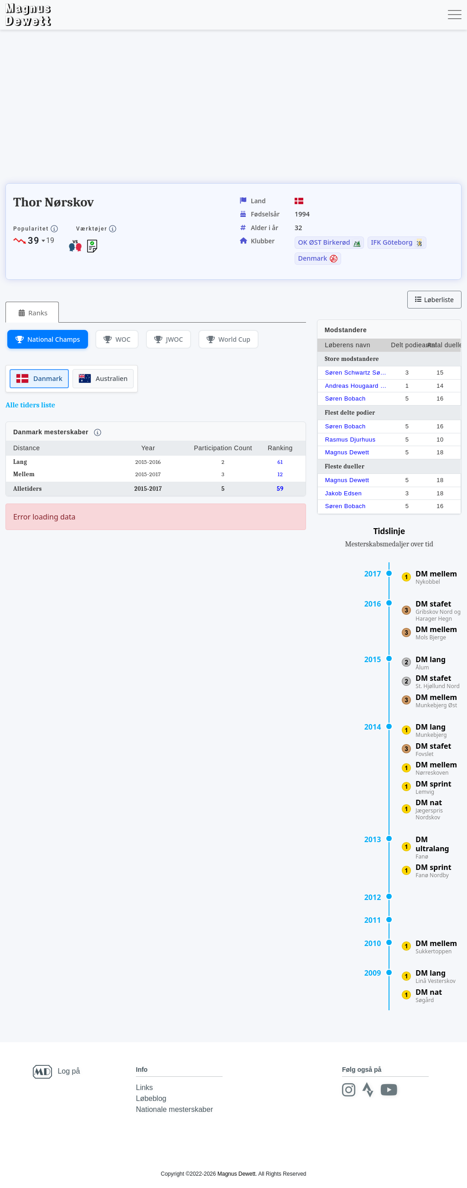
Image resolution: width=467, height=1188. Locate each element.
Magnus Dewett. (237, 1174)
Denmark (312, 258)
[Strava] (367, 1089)
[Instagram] (348, 1089)
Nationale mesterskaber (174, 1109)
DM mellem (436, 574)
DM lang (430, 659)
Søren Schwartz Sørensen (356, 372)
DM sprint (433, 784)
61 (280, 461)
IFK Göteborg (392, 242)
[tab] (32, 312)
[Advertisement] (171, 109)
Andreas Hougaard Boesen (356, 385)
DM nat (428, 802)
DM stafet (433, 604)
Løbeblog (151, 1098)
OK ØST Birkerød (324, 242)
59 (280, 488)
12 (280, 474)
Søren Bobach (345, 398)
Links (144, 1087)
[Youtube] (387, 1089)
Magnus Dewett (347, 452)
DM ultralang (432, 844)
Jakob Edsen (343, 493)
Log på (68, 1071)
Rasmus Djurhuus (350, 439)
